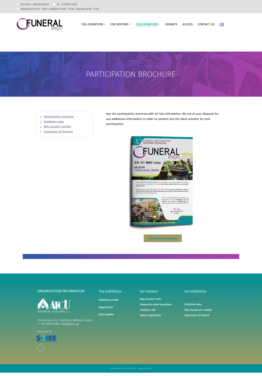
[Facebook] (40, 348)
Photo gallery (106, 314)
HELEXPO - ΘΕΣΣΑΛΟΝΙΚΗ (34, 4)
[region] (131, 74)
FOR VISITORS (119, 24)
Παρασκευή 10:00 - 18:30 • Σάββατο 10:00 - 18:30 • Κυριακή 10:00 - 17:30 (59, 8)
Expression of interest (197, 315)
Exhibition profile (108, 299)
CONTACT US (206, 24)
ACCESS (187, 24)
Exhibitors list (148, 309)
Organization (106, 307)
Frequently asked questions (155, 304)
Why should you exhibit (198, 309)
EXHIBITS (171, 24)
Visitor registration (150, 315)
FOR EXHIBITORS (147, 24)
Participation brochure (197, 299)
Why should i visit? (150, 299)
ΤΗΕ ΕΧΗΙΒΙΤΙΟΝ (92, 24)
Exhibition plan (193, 304)
